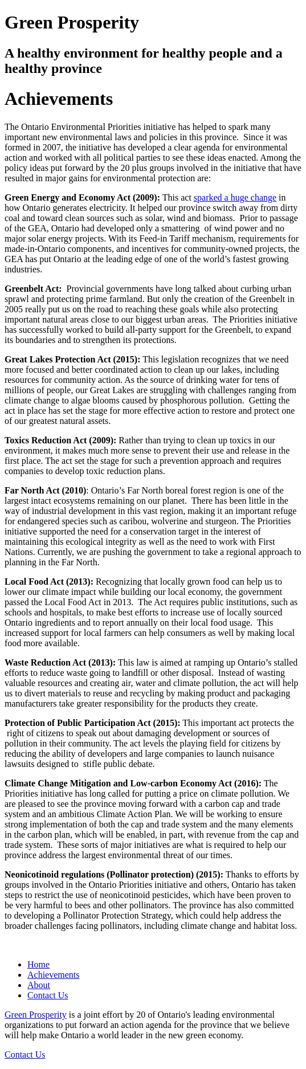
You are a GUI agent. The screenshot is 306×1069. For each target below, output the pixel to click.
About (38, 985)
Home (38, 964)
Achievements (53, 975)
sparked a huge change (235, 197)
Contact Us (47, 995)
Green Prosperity (36, 1014)
